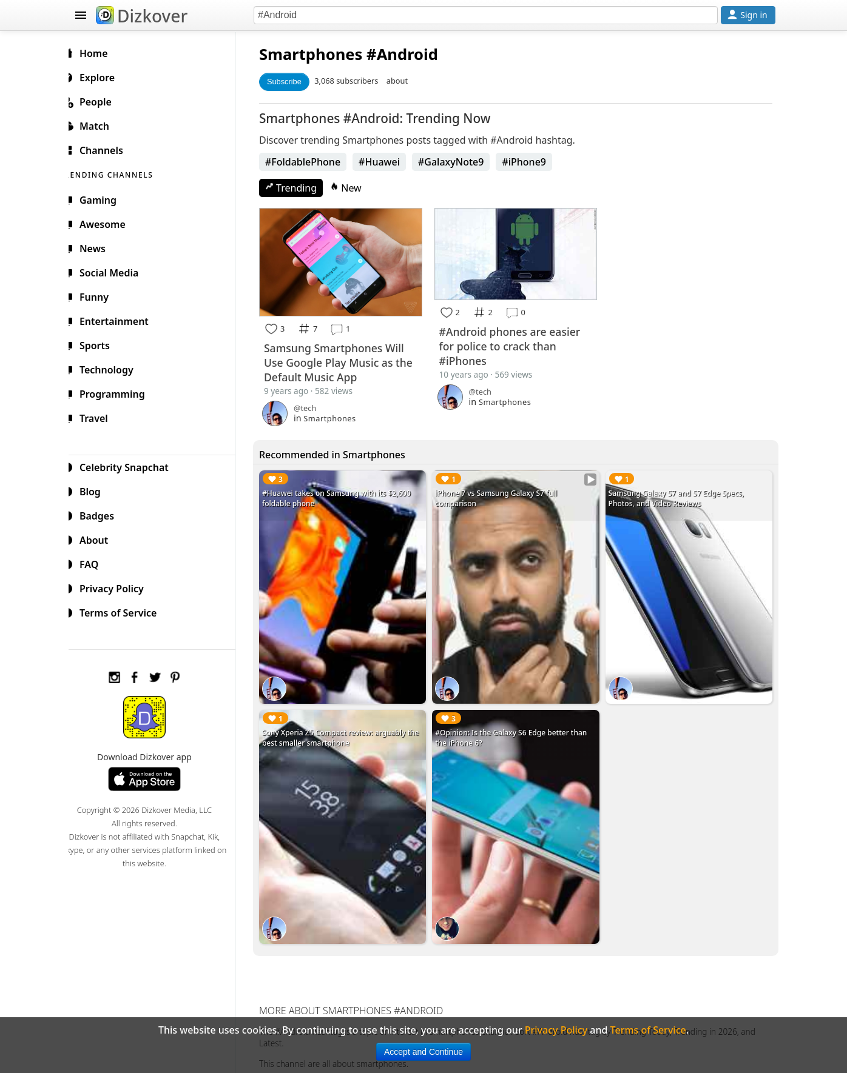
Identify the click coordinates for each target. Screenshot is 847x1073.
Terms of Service (124, 611)
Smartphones (321, 54)
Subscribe (294, 81)
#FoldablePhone (312, 162)
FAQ (94, 562)
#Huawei (389, 162)
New (355, 188)
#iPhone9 (533, 162)
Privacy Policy (117, 586)
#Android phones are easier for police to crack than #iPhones (516, 344)
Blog (96, 489)
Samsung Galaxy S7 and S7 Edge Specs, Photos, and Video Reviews (679, 496)
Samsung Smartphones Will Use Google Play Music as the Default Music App (348, 361)
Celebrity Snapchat (130, 465)
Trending (300, 188)
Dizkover (141, 15)
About (99, 538)
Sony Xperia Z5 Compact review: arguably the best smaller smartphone (350, 731)
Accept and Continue (423, 1052)
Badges (102, 514)
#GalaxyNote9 (460, 162)
